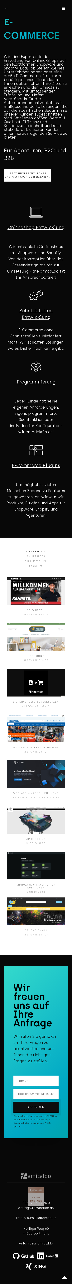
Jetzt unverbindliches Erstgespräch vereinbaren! (27, 175)
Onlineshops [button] (36, 556)
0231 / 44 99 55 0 (36, 1203)
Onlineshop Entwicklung (36, 227)
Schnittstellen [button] (36, 561)
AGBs (48, 1123)
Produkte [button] (36, 566)
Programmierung (36, 382)
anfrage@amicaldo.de (36, 1208)
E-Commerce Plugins (36, 465)
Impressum (25, 1218)
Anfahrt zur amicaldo (36, 1243)
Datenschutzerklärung (26, 1123)
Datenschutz (46, 1218)
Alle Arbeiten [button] (36, 551)
